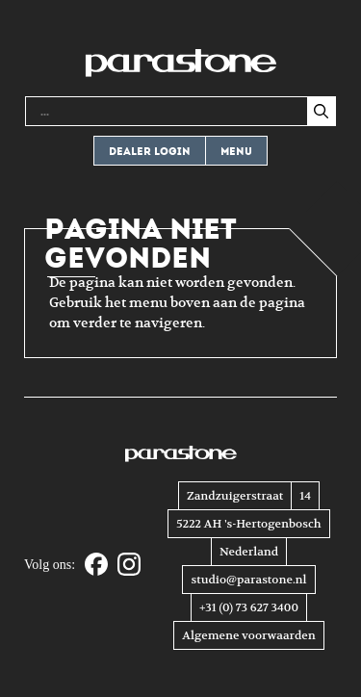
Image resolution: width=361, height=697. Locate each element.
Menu (236, 151)
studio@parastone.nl (248, 579)
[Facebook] (96, 566)
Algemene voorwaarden (248, 635)
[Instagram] (129, 566)
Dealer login (150, 151)
